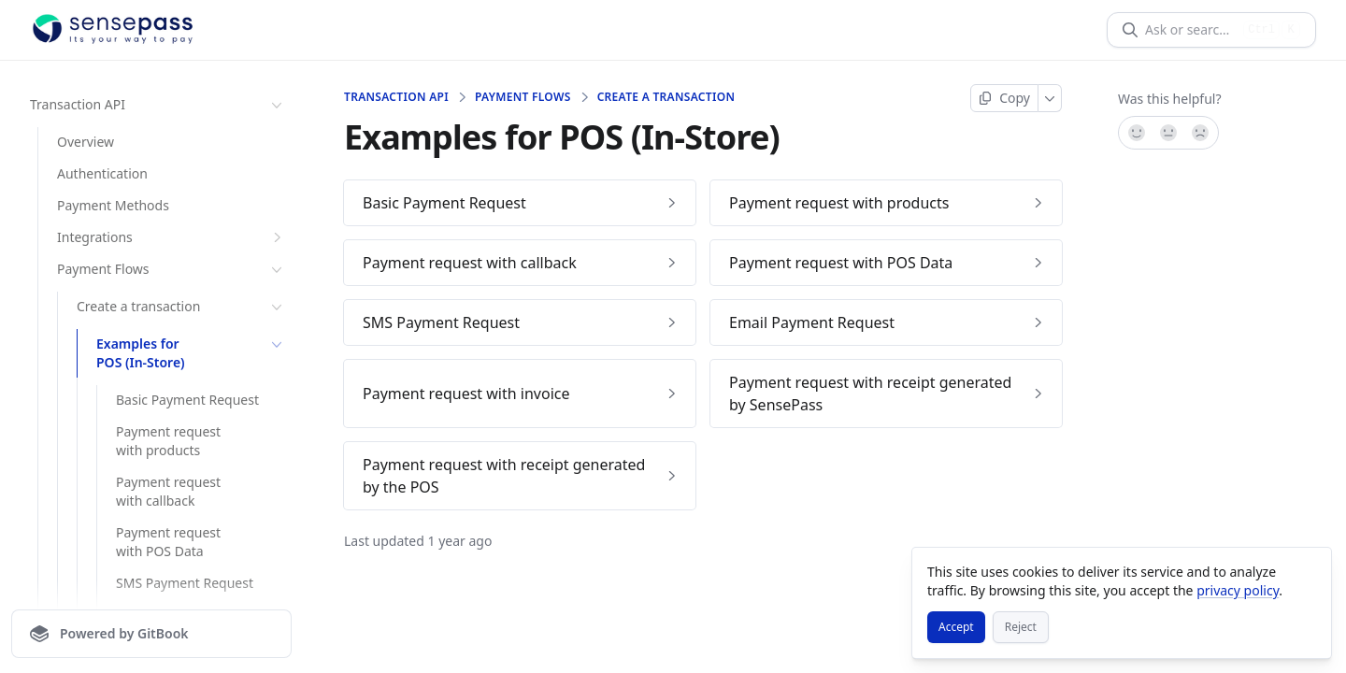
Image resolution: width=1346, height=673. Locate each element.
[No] (1201, 133)
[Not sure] (1168, 133)
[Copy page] (1004, 98)
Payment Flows (171, 269)
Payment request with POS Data (168, 541)
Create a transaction (181, 306)
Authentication (102, 173)
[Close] (1309, 570)
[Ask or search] (1190, 30)
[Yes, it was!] (1136, 133)
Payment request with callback (168, 491)
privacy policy (1237, 590)
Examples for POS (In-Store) (191, 353)
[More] (1050, 98)
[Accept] (956, 627)
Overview (85, 141)
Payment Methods (113, 205)
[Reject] (1021, 627)
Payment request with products (168, 440)
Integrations (171, 237)
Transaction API (158, 104)
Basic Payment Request (187, 399)
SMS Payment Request (184, 583)
